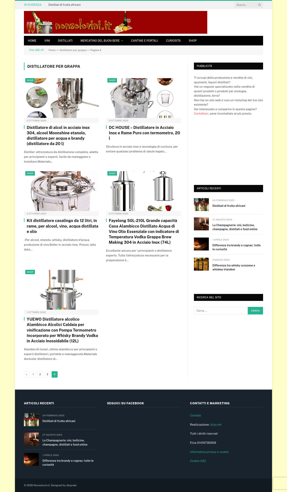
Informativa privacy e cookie (209, 452)
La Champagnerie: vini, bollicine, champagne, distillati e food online (235, 227)
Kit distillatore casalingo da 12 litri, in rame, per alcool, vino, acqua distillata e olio (62, 226)
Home (32, 40)
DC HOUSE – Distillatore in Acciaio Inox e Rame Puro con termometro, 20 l (144, 133)
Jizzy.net (215, 424)
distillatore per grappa (73, 50)
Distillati (65, 40)
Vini (47, 40)
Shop (193, 40)
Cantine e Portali (144, 40)
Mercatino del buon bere (100, 40)
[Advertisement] (224, 150)
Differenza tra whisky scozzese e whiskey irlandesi (233, 267)
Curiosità (173, 40)
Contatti (195, 415)
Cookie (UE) (198, 461)
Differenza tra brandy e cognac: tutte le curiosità (236, 247)
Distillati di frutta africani (64, 4)
